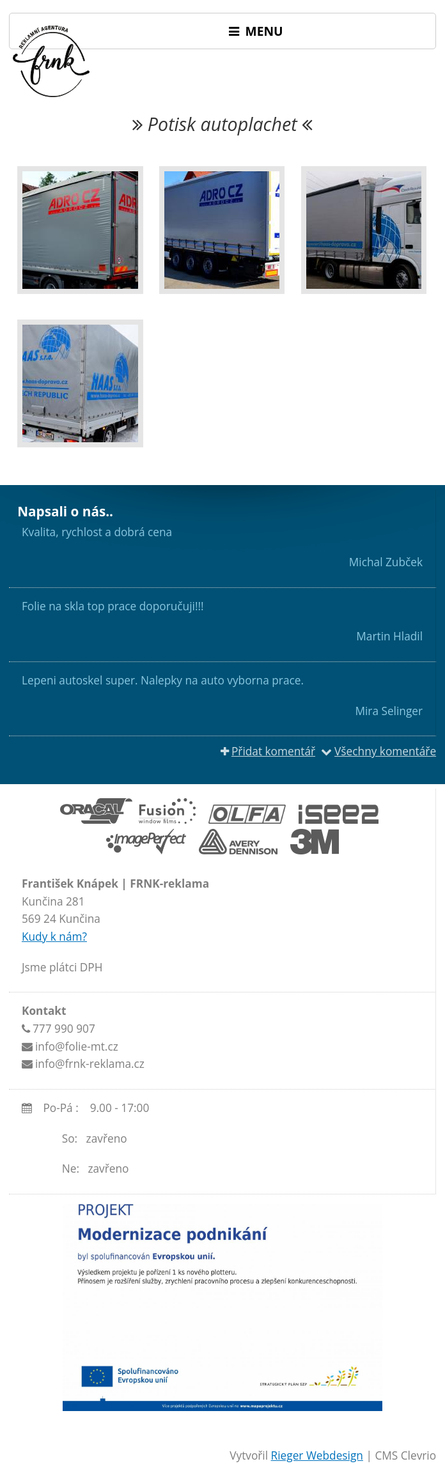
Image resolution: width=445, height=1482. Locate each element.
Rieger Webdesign (317, 1455)
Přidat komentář (268, 751)
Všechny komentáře (378, 751)
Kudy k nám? (54, 936)
